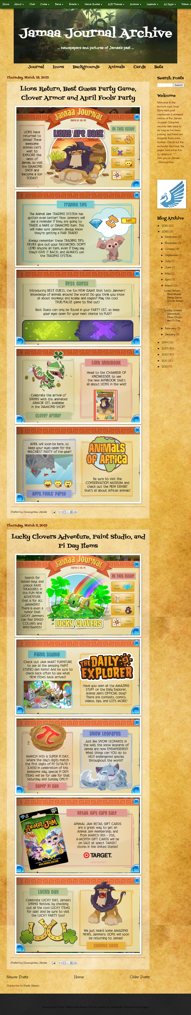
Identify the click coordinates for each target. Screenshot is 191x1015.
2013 (165, 348)
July (168, 261)
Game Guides (94, 4)
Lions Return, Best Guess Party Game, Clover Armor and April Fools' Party (78, 94)
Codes (45, 4)
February (171, 328)
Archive (135, 4)
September (172, 255)
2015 (165, 231)
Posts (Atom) (31, 985)
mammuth (116, 1007)
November (171, 243)
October (170, 249)
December (171, 237)
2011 (165, 360)
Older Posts (140, 977)
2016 (165, 225)
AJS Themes (116, 4)
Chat (32, 4)
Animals (116, 67)
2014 (165, 342)
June (168, 267)
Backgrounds (86, 67)
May (168, 273)
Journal (36, 67)
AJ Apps (170, 4)
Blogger (144, 1007)
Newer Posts (17, 977)
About (19, 4)
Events (74, 4)
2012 (165, 354)
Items (59, 4)
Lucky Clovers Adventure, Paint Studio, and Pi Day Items (78, 541)
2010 (165, 366)
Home (6, 4)
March (169, 285)
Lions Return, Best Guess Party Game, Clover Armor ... (174, 297)
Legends (153, 4)
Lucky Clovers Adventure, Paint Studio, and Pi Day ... (173, 315)
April (168, 279)
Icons (58, 67)
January (170, 334)
